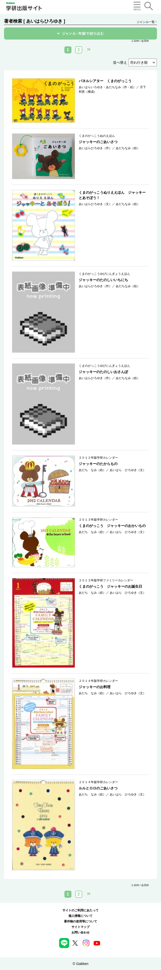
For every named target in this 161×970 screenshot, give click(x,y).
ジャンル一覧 (147, 22)
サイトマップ (80, 927)
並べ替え (120, 62)
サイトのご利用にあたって (80, 910)
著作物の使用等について (80, 921)
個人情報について (80, 916)
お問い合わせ (80, 932)
